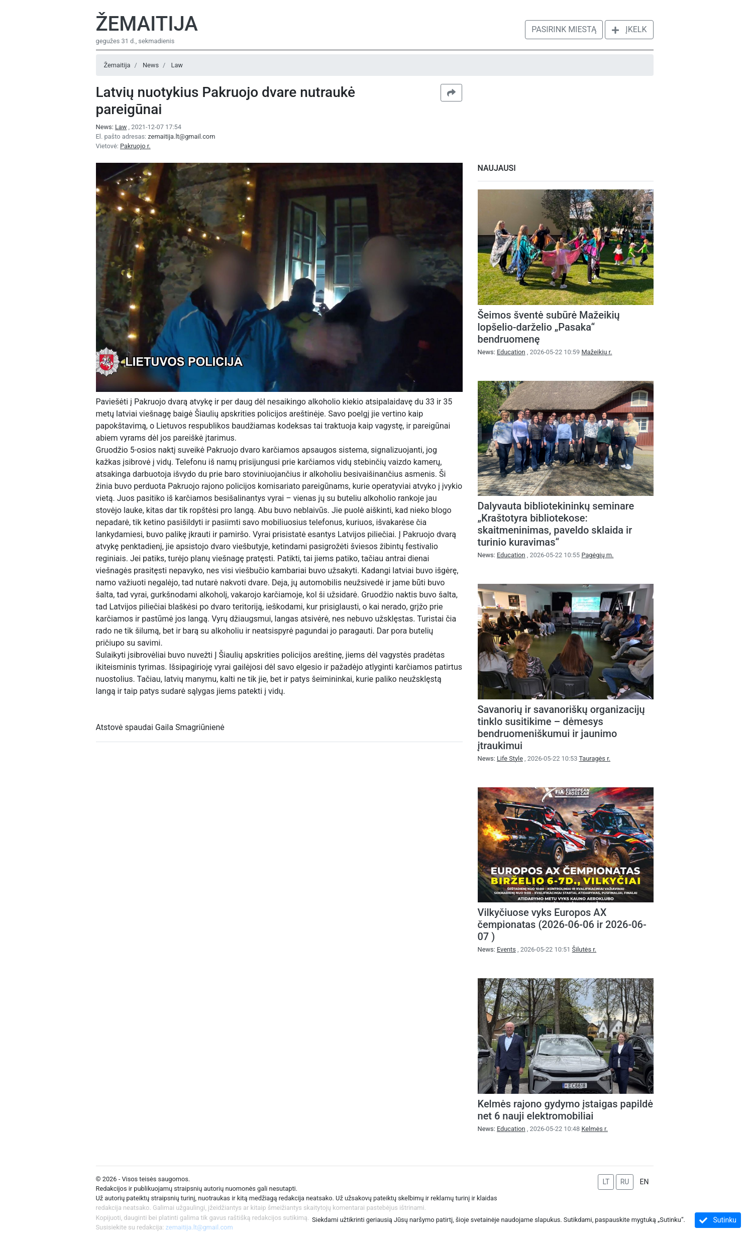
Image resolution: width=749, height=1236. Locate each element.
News (151, 65)
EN (644, 1182)
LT (605, 1182)
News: (112, 127)
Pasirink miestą (563, 29)
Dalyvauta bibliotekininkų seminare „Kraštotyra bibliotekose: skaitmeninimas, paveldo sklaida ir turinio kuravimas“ (556, 524)
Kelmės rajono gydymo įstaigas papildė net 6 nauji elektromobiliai (565, 1110)
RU (624, 1182)
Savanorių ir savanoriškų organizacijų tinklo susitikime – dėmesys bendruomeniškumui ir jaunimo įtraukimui (561, 727)
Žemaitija (147, 24)
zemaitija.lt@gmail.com (181, 136)
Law (177, 65)
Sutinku (717, 1220)
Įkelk (629, 29)
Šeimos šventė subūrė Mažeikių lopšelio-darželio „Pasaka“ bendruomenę (549, 327)
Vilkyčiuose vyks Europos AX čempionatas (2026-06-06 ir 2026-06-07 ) (562, 924)
